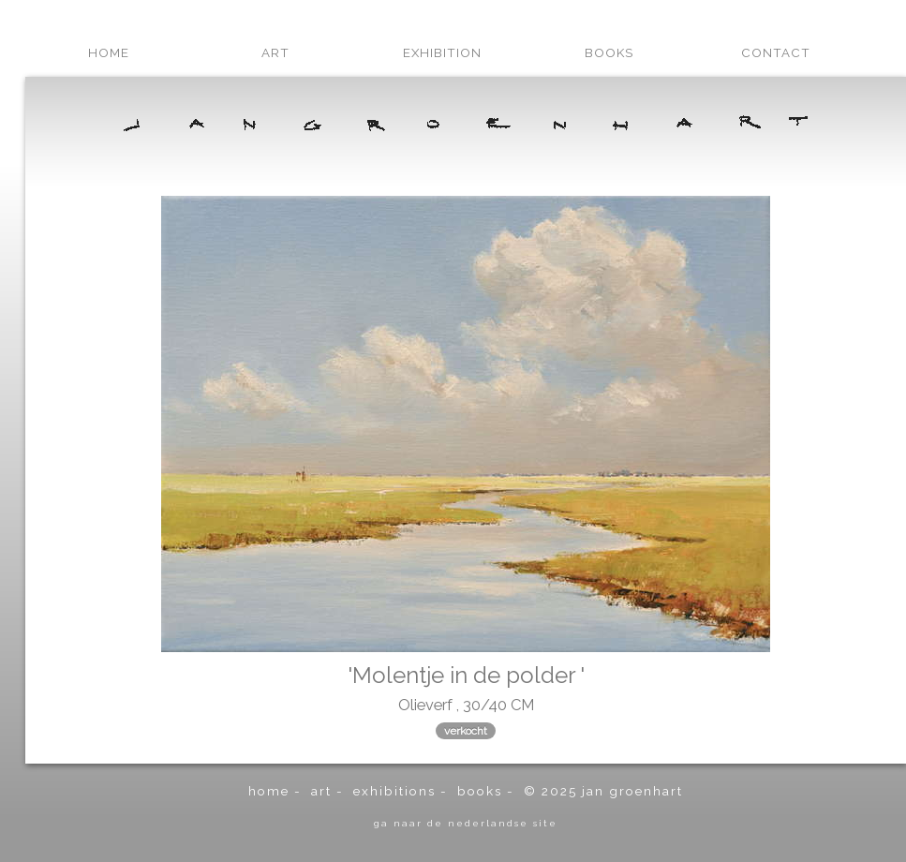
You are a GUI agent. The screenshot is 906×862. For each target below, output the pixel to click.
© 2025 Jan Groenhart (603, 790)
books (609, 52)
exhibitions (394, 790)
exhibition (442, 52)
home (108, 52)
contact (775, 52)
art (275, 52)
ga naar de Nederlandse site (465, 822)
